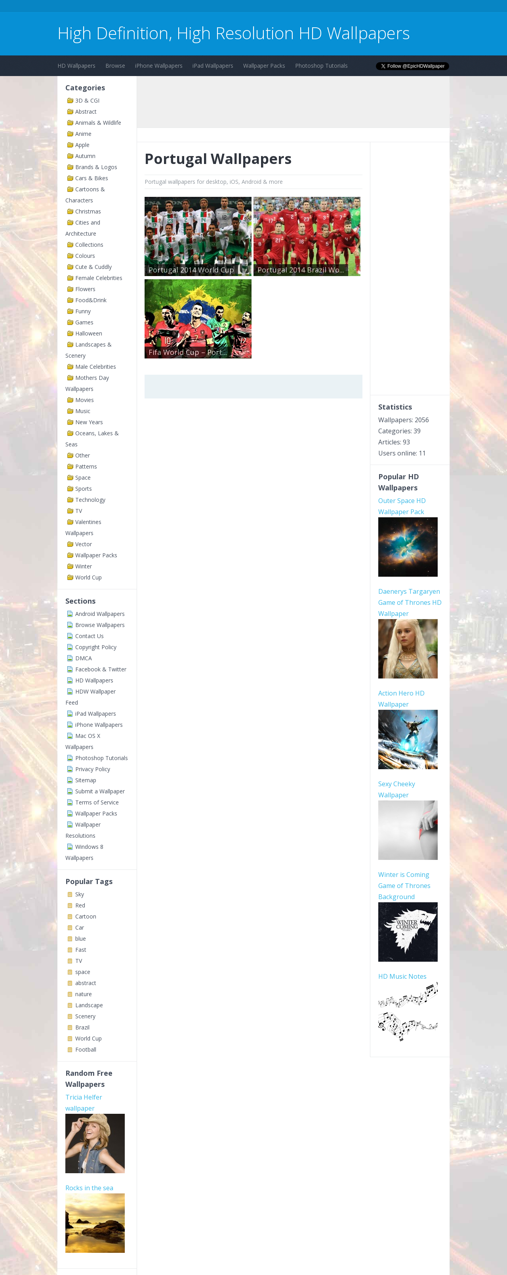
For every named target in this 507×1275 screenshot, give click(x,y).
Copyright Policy (95, 647)
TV (78, 511)
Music (82, 411)
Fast (80, 949)
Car (79, 927)
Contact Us (89, 636)
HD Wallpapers (76, 65)
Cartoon (85, 916)
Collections (89, 244)
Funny (83, 311)
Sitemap (85, 780)
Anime (83, 133)
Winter (83, 566)
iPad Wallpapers (213, 65)
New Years (89, 422)
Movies (84, 400)
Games (84, 322)
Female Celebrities (98, 278)
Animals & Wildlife (98, 122)
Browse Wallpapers (100, 625)
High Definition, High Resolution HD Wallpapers (233, 32)
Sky (79, 894)
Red (80, 905)
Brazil (82, 1027)
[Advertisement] (201, 7)
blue (80, 938)
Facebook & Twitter (100, 669)
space (82, 972)
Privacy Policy (92, 769)
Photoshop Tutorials (321, 65)
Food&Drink (91, 300)
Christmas (88, 211)
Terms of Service (97, 802)
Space (83, 477)
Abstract (86, 111)
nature (83, 994)
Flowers (85, 289)
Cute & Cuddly (93, 267)
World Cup (88, 577)
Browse (115, 65)
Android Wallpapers (100, 613)
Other (82, 455)
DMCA (83, 658)
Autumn (85, 156)
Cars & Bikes (91, 178)
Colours (85, 255)
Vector (83, 544)
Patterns (86, 466)
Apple (82, 145)
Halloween (88, 333)
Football (85, 1049)
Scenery (85, 1016)
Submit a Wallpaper (100, 791)
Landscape (89, 1005)
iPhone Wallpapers (159, 65)
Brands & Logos (96, 167)
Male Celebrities (95, 366)
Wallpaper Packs (264, 65)
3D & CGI (87, 100)
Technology (90, 499)
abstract (85, 983)
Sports (83, 488)
